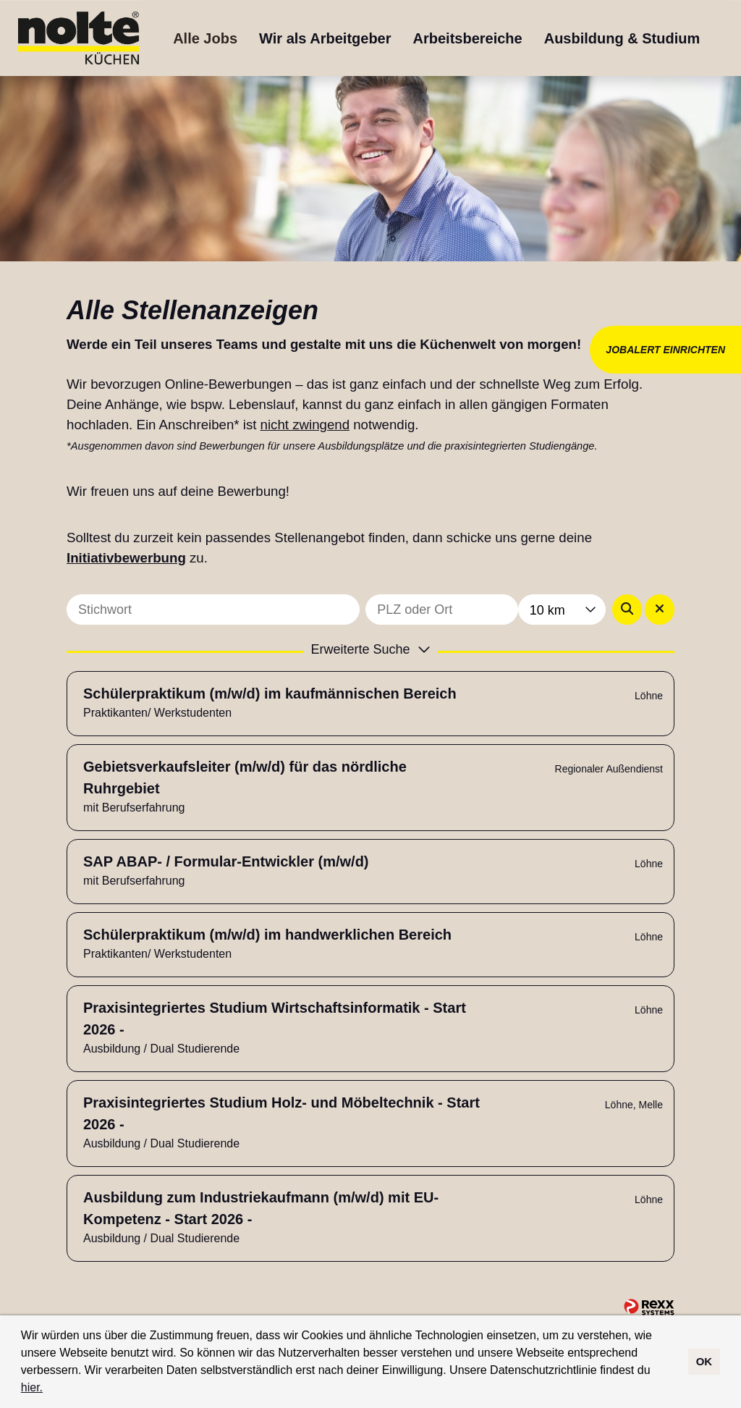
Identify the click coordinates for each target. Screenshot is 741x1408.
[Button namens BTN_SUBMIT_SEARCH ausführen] (627, 609)
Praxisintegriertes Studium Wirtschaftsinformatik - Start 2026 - (274, 1018)
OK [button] (704, 1361)
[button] (48, 1389)
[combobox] (562, 609)
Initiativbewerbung (126, 557)
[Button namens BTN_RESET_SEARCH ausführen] (659, 609)
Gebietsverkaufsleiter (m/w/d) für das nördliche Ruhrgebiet (245, 777)
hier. (32, 1387)
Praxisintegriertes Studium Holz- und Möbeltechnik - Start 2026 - (281, 1113)
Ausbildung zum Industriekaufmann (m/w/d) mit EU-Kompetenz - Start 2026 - (261, 1208)
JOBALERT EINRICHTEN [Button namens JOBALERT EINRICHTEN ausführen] (665, 349)
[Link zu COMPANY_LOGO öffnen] (78, 38)
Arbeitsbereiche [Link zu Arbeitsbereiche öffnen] (467, 38)
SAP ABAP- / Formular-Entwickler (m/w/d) (226, 861)
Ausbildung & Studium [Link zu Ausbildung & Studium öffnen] (622, 38)
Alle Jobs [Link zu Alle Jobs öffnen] (205, 38)
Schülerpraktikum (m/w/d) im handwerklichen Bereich (267, 935)
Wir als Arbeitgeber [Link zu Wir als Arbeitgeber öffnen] (325, 38)
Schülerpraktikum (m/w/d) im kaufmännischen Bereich (270, 693)
